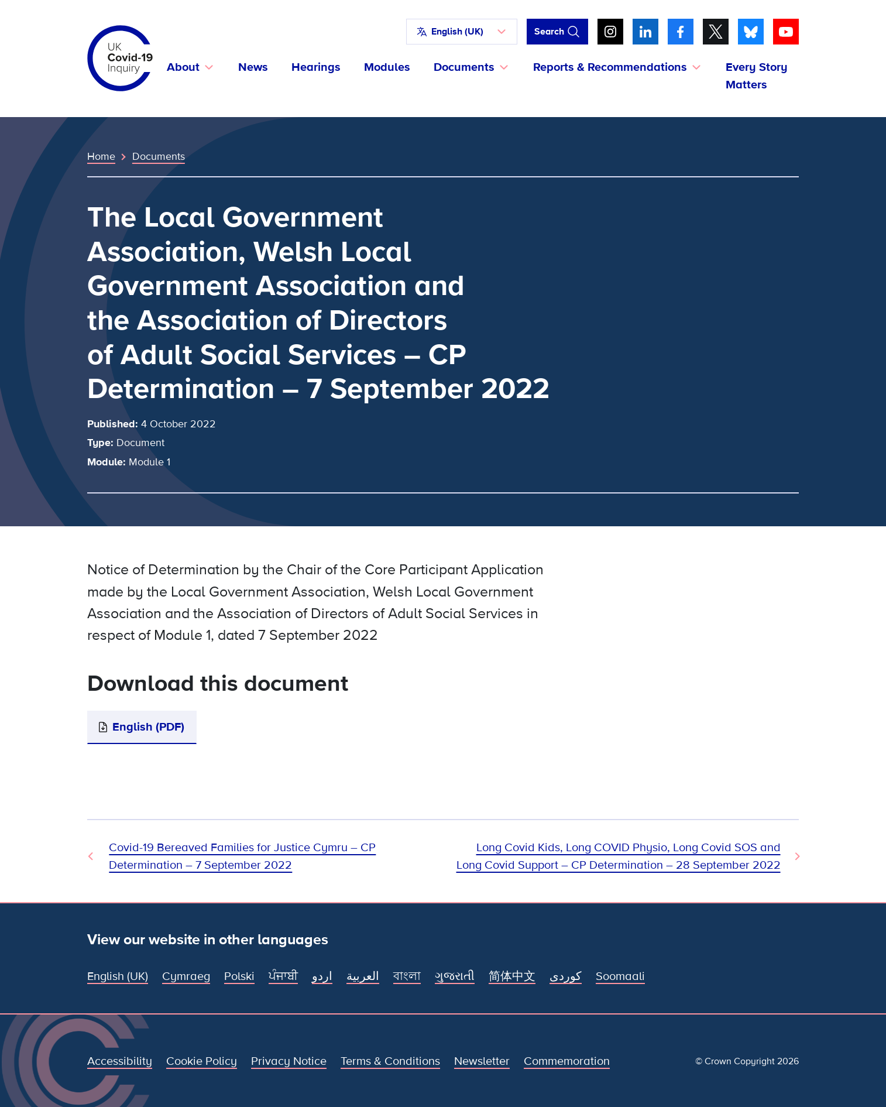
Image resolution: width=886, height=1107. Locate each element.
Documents (158, 156)
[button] (461, 31)
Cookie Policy (201, 1061)
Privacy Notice (289, 1061)
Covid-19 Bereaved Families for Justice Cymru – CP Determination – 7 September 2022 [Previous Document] (242, 856)
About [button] (183, 67)
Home (101, 156)
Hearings (316, 67)
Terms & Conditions (390, 1061)
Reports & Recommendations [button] (610, 67)
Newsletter (482, 1061)
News (253, 67)
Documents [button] (464, 67)
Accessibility (119, 1061)
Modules (387, 67)
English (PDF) (148, 727)
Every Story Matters (757, 76)
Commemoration (567, 1061)
